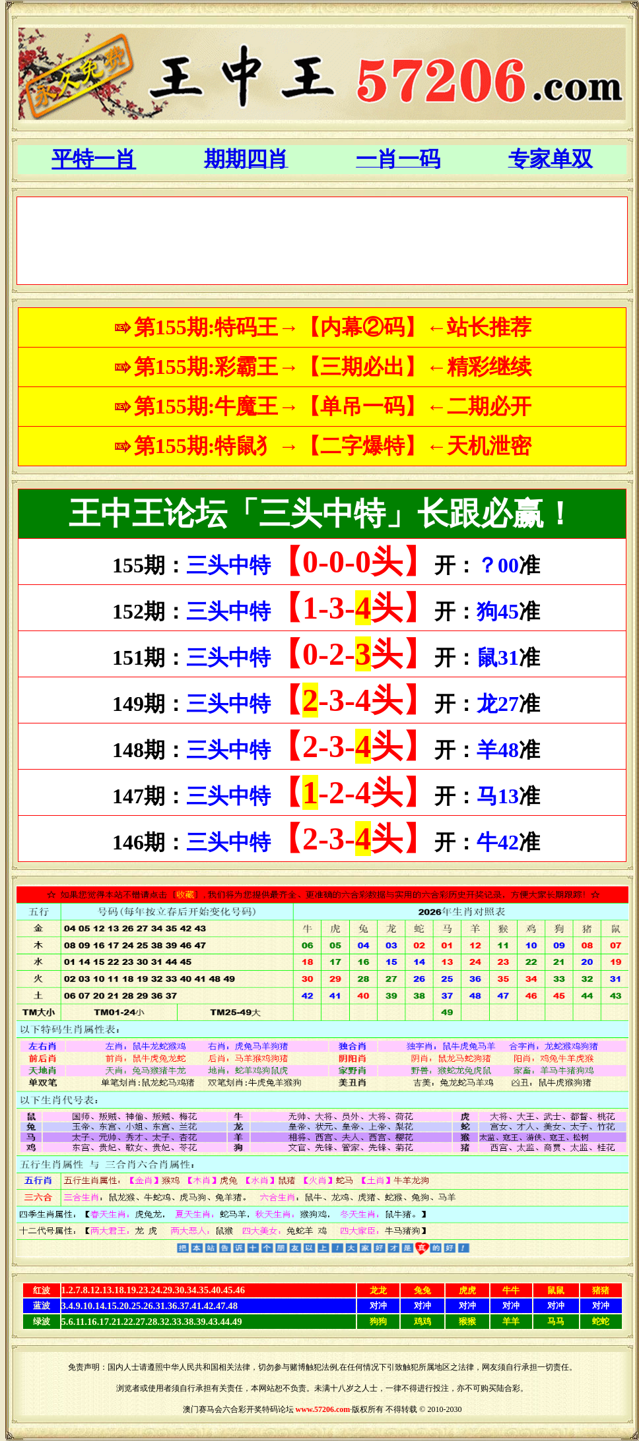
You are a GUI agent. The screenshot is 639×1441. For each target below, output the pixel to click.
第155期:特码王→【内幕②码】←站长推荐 (333, 327)
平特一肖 (93, 159)
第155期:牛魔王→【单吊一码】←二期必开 (333, 406)
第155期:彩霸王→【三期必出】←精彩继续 (333, 367)
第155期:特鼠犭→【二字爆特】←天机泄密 (333, 446)
